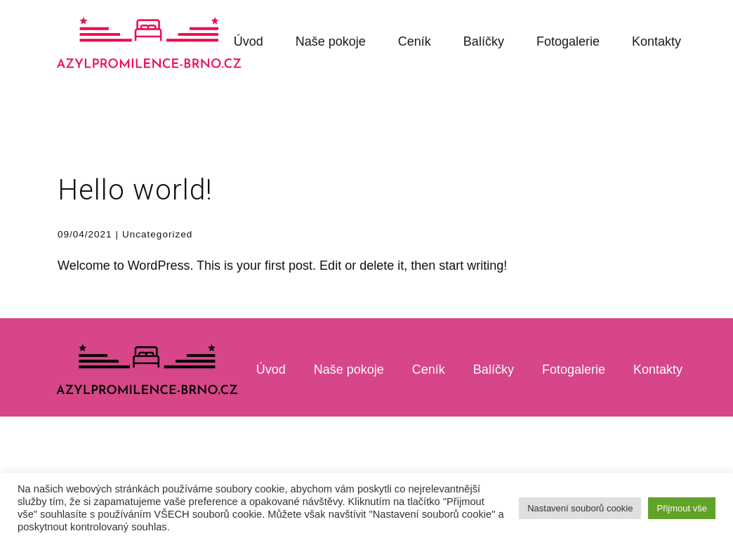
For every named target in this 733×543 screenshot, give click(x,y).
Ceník (414, 41)
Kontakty (656, 41)
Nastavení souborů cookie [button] (580, 508)
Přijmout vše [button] (681, 508)
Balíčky (483, 41)
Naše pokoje (331, 41)
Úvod (248, 41)
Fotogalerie (568, 41)
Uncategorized (157, 234)
